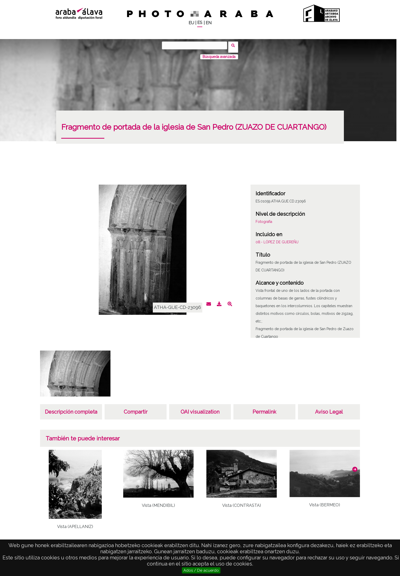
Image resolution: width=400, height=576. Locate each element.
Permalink (264, 408)
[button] (354, 466)
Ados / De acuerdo (201, 570)
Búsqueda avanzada (219, 53)
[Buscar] (196, 45)
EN (208, 22)
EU (191, 22)
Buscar (234, 45)
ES (199, 22)
